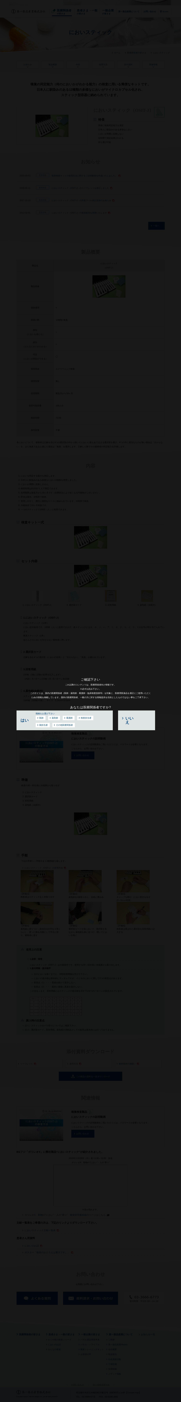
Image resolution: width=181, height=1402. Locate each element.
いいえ (129, 720)
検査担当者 (86, 718)
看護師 (69, 718)
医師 (41, 718)
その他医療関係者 (64, 725)
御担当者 (43, 725)
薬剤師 (55, 718)
